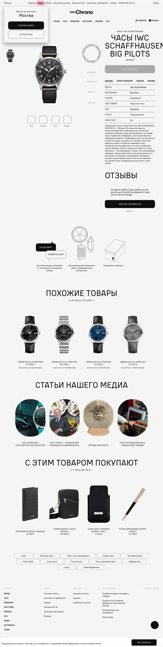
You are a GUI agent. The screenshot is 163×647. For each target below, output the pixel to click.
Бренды (57, 21)
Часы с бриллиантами (105, 561)
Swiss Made (28, 561)
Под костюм (76, 561)
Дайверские (134, 561)
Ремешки (99, 21)
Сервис (113, 3)
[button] (9, 3)
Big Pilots (134, 92)
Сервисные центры (82, 602)
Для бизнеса (9, 625)
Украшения (74, 21)
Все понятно (144, 642)
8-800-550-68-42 (127, 3)
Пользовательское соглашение (110, 611)
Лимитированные (91, 567)
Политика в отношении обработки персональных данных (113, 603)
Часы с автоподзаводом (78, 555)
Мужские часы (47, 555)
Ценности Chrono (81, 593)
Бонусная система (62, 3)
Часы (65, 21)
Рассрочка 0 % (51, 607)
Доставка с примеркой (97, 3)
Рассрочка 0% (78, 3)
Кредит (47, 602)
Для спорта (52, 561)
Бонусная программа (53, 611)
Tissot (23, 555)
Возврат (48, 616)
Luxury (67, 567)
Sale (108, 21)
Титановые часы (134, 555)
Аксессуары (87, 21)
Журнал (31, 3)
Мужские (134, 109)
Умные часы (108, 555)
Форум (40, 3)
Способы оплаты (51, 593)
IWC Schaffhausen (138, 87)
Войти (156, 3)
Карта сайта (107, 617)
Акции (49, 3)
